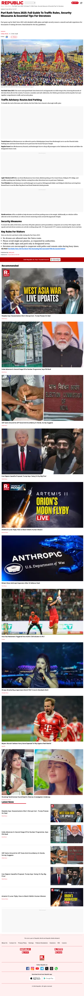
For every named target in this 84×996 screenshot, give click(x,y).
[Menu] (80, 3)
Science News (5, 532)
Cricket (3, 639)
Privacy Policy (22, 943)
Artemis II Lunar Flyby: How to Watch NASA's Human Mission (22, 530)
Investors (53, 943)
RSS (59, 943)
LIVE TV (75, 3)
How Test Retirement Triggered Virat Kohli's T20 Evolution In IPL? (23, 637)
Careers (64, 943)
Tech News (4, 585)
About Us (4, 943)
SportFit (3, 746)
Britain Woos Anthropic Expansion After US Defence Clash (21, 583)
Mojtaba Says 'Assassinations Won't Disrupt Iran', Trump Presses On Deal (26, 316)
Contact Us (12, 943)
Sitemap (31, 943)
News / (3, 6)
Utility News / (8, 6)
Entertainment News (6, 799)
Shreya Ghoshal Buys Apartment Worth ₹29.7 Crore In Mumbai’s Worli (25, 690)
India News (4, 372)
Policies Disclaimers (42, 943)
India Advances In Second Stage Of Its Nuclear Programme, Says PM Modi (26, 369)
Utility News (4, 34)
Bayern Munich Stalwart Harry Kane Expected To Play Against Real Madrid (26, 743)
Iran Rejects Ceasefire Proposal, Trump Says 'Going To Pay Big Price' (24, 476)
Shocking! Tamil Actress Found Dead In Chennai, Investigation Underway (26, 797)
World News (4, 318)
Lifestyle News (5, 692)
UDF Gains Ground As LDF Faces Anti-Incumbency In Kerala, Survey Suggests (27, 423)
